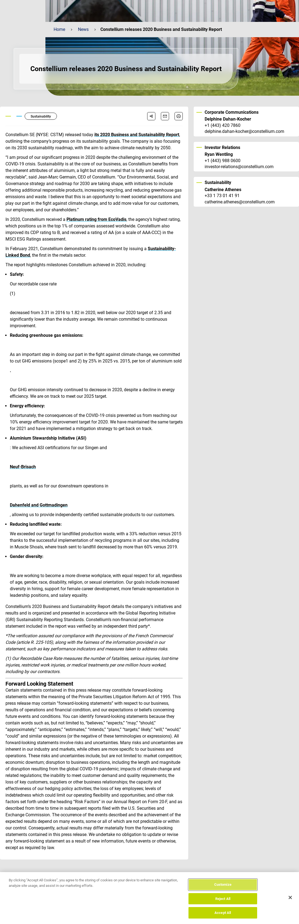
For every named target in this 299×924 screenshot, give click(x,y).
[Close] (290, 898)
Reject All (222, 899)
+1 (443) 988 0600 (222, 161)
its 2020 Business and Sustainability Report (136, 134)
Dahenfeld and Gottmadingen (39, 505)
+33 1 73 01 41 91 (222, 196)
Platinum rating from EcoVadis (96, 219)
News (83, 29)
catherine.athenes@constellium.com (240, 202)
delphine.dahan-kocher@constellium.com (244, 131)
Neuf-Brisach (23, 466)
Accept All (222, 913)
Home (59, 29)
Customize (222, 885)
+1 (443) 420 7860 (222, 125)
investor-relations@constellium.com (239, 167)
